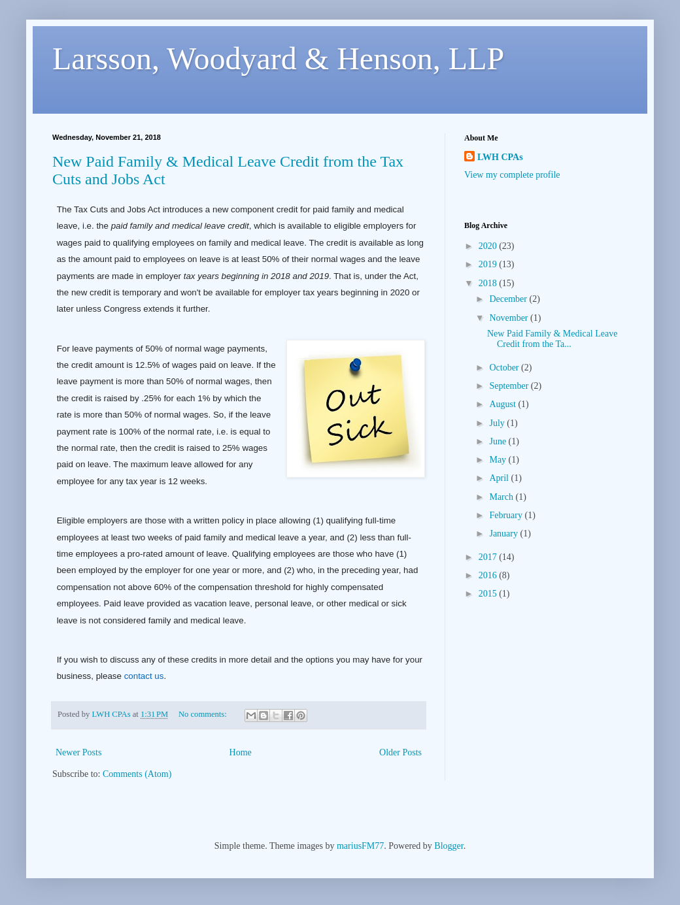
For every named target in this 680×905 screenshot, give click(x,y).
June (498, 441)
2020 (489, 246)
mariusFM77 (360, 846)
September (509, 386)
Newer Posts (78, 752)
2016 (489, 575)
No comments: (203, 714)
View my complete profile (512, 175)
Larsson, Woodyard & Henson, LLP (278, 58)
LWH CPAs (500, 157)
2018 (489, 283)
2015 (489, 594)
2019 (489, 264)
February (506, 515)
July (498, 423)
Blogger (448, 846)
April (500, 478)
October (505, 367)
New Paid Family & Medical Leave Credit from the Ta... (552, 339)
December (509, 299)
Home (241, 752)
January (504, 533)
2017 (489, 557)
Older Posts (400, 752)
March (502, 497)
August (503, 404)
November (509, 318)
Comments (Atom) (137, 774)
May (498, 460)
